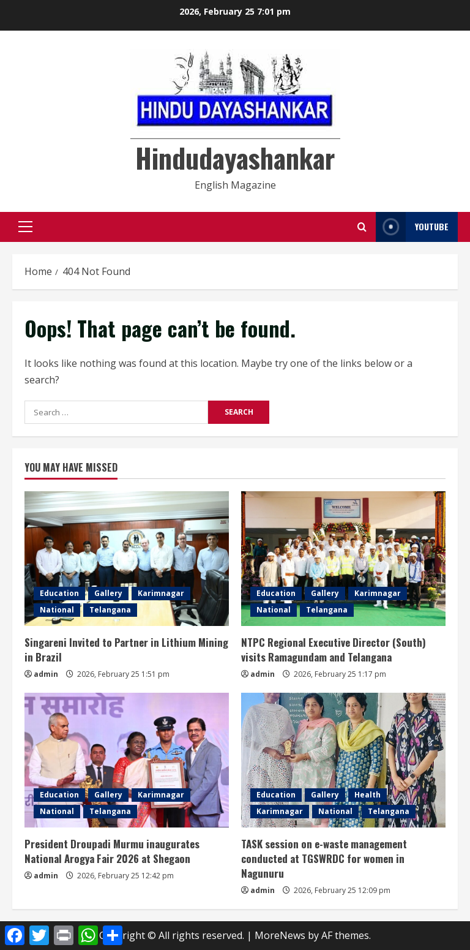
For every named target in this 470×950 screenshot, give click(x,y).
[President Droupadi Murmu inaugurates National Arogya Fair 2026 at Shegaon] (126, 760)
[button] (25, 226)
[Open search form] (362, 227)
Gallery (108, 593)
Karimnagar (161, 593)
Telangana (110, 610)
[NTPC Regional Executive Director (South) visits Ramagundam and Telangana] (343, 558)
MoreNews (280, 935)
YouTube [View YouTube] (412, 227)
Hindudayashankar (235, 158)
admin (46, 674)
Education (59, 593)
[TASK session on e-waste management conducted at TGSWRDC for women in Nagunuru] (343, 760)
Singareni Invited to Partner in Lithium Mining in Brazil (126, 650)
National (57, 610)
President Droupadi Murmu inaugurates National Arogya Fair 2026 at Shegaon (112, 851)
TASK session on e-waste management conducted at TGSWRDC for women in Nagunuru (324, 858)
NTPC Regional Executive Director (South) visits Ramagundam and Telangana (333, 650)
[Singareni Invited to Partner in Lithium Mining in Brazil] (126, 558)
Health (367, 795)
